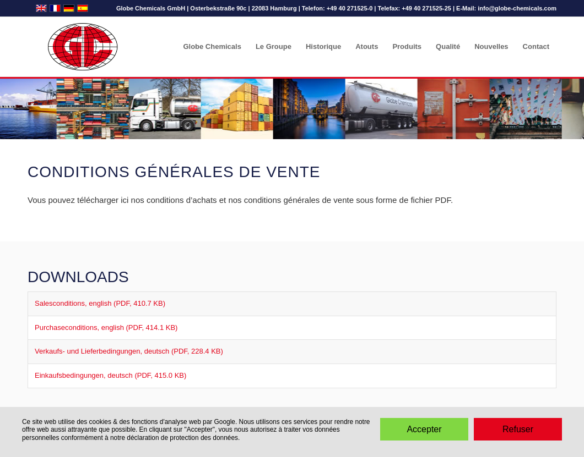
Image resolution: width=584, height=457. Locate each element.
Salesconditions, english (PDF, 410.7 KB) (100, 303)
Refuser (517, 429)
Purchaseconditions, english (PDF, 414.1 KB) (106, 327)
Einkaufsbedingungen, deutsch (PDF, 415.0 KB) (110, 375)
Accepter (424, 429)
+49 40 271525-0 (350, 8)
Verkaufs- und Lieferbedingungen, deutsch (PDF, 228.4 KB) (129, 351)
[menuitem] (212, 46)
